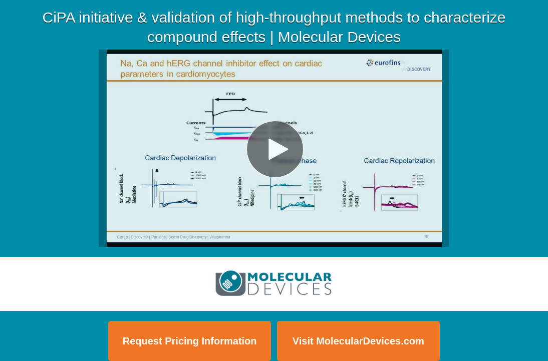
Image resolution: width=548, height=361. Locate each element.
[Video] (274, 148)
